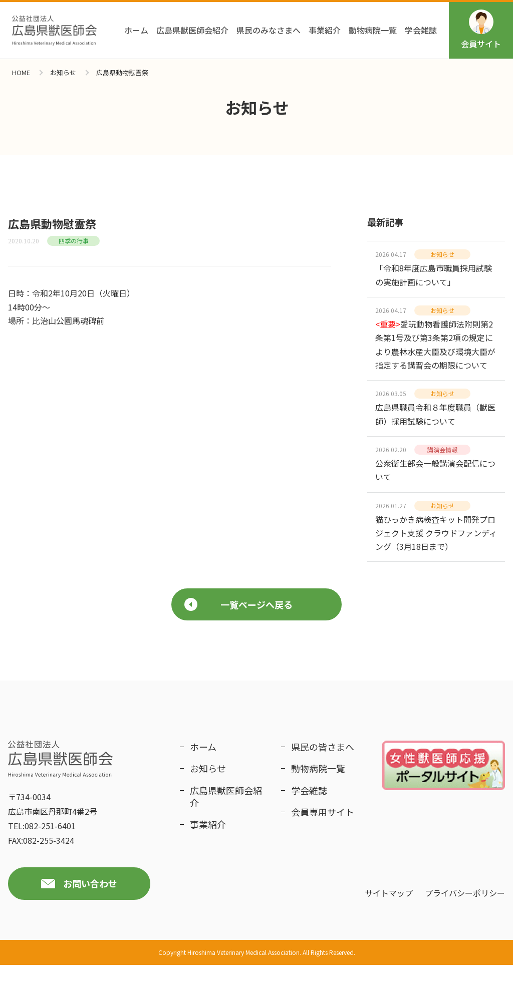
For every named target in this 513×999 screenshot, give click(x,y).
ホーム (136, 30)
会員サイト (481, 30)
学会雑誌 (421, 30)
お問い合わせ (90, 917)
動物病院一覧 (373, 30)
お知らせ (63, 72)
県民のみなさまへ (268, 30)
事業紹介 (325, 30)
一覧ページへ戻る (238, 637)
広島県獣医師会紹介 (192, 30)
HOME (21, 72)
